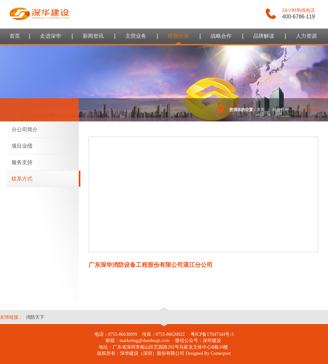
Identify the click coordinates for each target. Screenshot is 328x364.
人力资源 (306, 36)
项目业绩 (21, 146)
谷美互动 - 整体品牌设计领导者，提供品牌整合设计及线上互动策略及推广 (39, 13)
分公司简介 (24, 129)
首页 (15, 36)
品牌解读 (263, 36)
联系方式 (21, 179)
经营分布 (178, 36)
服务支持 (21, 162)
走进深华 (50, 36)
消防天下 (35, 317)
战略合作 (221, 36)
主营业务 (135, 36)
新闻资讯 (93, 36)
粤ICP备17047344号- (211, 334)
